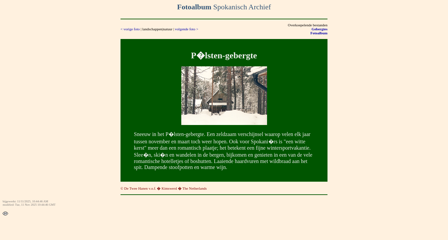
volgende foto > (186, 29)
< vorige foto (130, 29)
